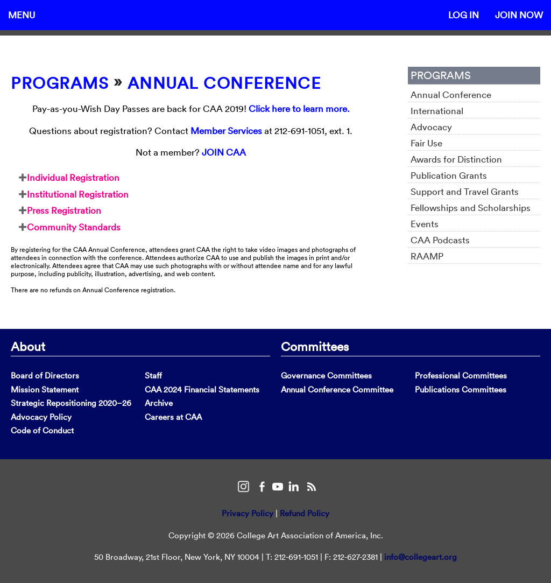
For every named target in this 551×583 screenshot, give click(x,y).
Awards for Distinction (456, 159)
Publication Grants (449, 175)
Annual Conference (224, 83)
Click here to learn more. (299, 108)
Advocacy (431, 126)
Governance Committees (326, 375)
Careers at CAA (173, 417)
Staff (153, 375)
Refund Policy (304, 513)
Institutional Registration (78, 194)
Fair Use (426, 143)
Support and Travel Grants (465, 191)
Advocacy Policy (41, 417)
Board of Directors (45, 375)
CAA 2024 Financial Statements (202, 389)
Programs (60, 83)
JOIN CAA (224, 152)
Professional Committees (461, 375)
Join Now (519, 14)
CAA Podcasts (440, 239)
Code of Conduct (42, 430)
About (28, 346)
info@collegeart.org (420, 557)
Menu (21, 14)
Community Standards (74, 227)
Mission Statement (45, 389)
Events (425, 223)
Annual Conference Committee (337, 389)
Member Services (226, 130)
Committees (315, 346)
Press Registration (64, 210)
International (437, 110)
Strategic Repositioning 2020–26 (71, 403)
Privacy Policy (247, 513)
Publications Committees (460, 389)
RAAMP (427, 256)
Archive (159, 403)
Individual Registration (73, 177)
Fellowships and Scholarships (471, 207)
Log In (463, 14)
